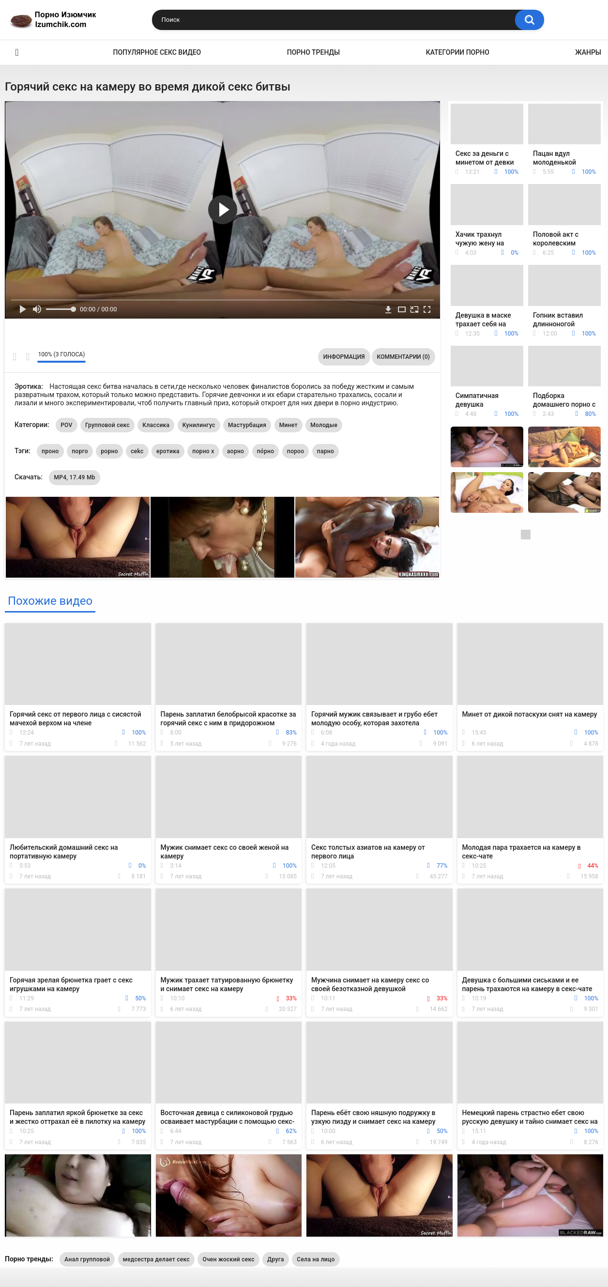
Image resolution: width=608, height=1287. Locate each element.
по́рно (265, 451)
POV (66, 425)
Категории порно (457, 52)
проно (50, 451)
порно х (203, 451)
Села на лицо (315, 1259)
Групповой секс (107, 425)
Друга (275, 1259)
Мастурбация (247, 425)
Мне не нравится (27, 357)
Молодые (323, 425)
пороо (295, 451)
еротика (168, 451)
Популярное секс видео (157, 52)
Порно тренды (313, 52)
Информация (344, 356)
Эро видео (17, 52)
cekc (137, 451)
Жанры (588, 52)
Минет (288, 425)
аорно (235, 451)
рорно (109, 451)
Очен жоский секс (228, 1259)
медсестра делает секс (156, 1259)
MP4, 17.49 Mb (74, 477)
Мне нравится (15, 357)
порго (80, 451)
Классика (155, 425)
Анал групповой (87, 1259)
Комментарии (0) (403, 356)
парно (325, 451)
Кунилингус (198, 425)
